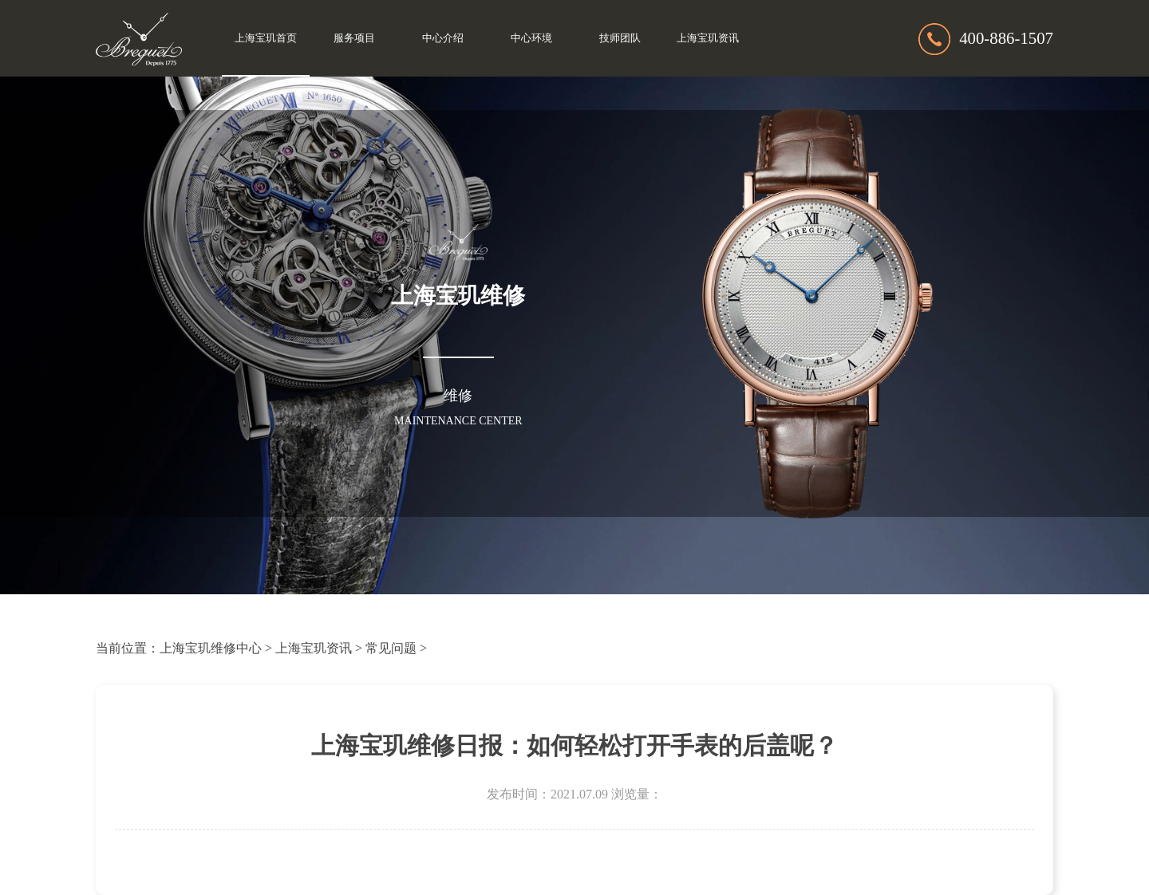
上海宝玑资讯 (708, 38)
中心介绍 (443, 38)
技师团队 (620, 38)
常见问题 (391, 648)
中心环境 (531, 38)
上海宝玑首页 (266, 38)
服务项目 (354, 38)
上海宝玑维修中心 (211, 648)
